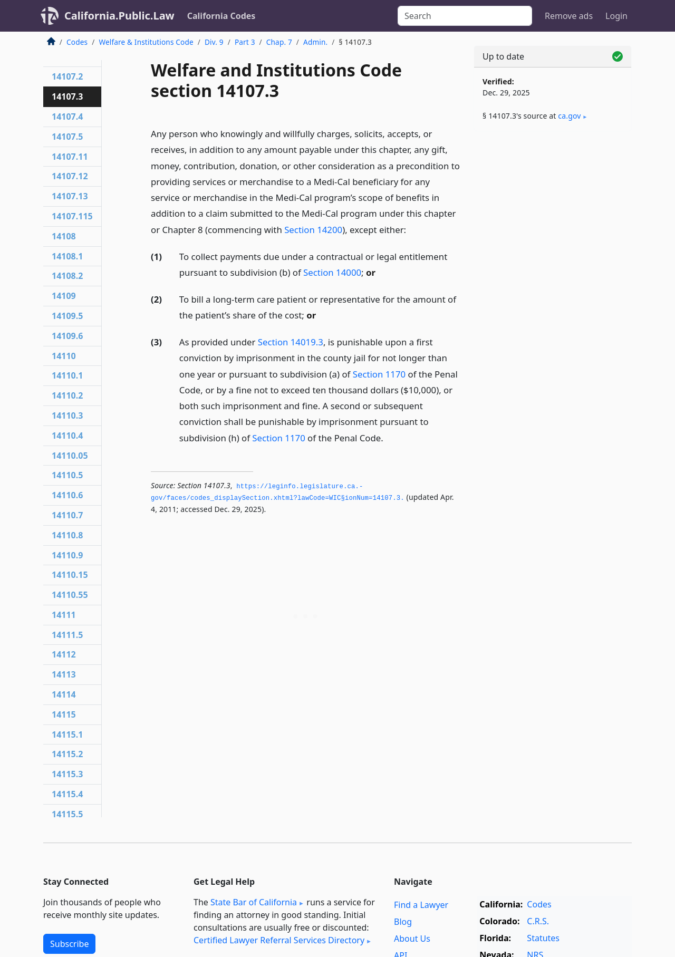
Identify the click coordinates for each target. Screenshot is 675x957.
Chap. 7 (279, 42)
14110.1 (67, 375)
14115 (64, 714)
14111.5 (67, 635)
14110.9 (67, 555)
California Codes (221, 16)
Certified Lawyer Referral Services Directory (279, 940)
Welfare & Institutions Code (146, 42)
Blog (403, 921)
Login (616, 16)
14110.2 (67, 395)
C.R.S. (538, 921)
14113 (64, 674)
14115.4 (67, 794)
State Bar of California (253, 902)
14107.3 (67, 96)
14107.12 (70, 176)
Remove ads (569, 16)
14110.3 (67, 415)
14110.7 (67, 515)
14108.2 (67, 276)
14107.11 (70, 156)
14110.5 (67, 475)
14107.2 (67, 76)
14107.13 (70, 196)
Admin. (315, 42)
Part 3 (245, 42)
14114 (64, 694)
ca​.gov (569, 116)
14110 (64, 356)
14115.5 (67, 814)
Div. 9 (214, 42)
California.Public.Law (119, 15)
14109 (64, 296)
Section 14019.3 (290, 342)
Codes (77, 42)
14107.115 (72, 216)
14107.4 (67, 116)
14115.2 (67, 754)
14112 (64, 654)
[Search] (465, 16)
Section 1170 (379, 374)
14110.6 (67, 495)
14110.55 (70, 595)
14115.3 (67, 774)
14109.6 (67, 336)
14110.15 (70, 575)
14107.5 (67, 136)
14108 (64, 236)
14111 (64, 615)
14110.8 (67, 535)
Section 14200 (313, 230)
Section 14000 (332, 272)
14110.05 (70, 455)
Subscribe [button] (69, 944)
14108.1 (67, 256)
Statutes (543, 938)
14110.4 (67, 435)
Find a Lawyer (421, 905)
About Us (412, 938)
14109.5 (67, 316)
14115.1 (67, 734)
